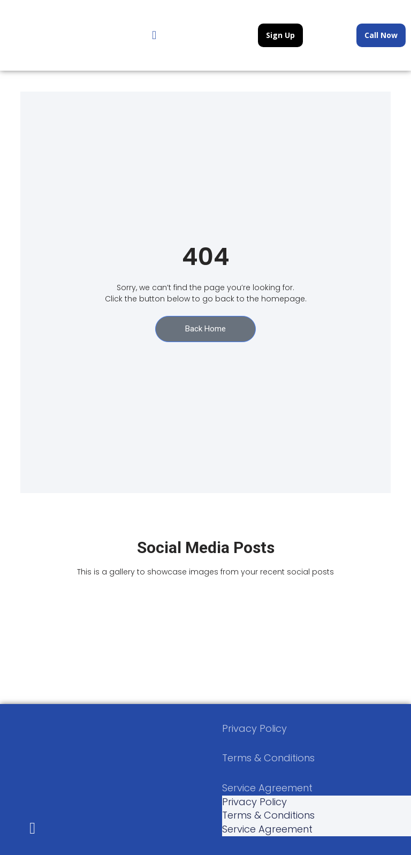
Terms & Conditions (268, 758)
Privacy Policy (254, 728)
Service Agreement (267, 788)
